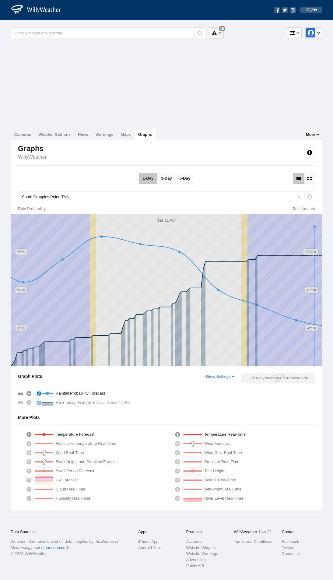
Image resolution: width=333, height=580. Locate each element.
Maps (126, 134)
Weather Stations (54, 134)
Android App (149, 547)
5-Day (185, 178)
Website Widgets (201, 547)
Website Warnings (202, 553)
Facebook (290, 541)
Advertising (195, 559)
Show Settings (217, 376)
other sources (53, 547)
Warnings (105, 134)
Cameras (22, 134)
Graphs (145, 134)
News (83, 134)
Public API (195, 566)
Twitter (287, 547)
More (310, 134)
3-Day (166, 178)
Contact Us (291, 553)
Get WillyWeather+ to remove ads (278, 378)
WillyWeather (32, 157)
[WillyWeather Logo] (39, 10)
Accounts (194, 541)
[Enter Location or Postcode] (108, 32)
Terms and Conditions (253, 541)
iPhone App (148, 541)
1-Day (148, 178)
